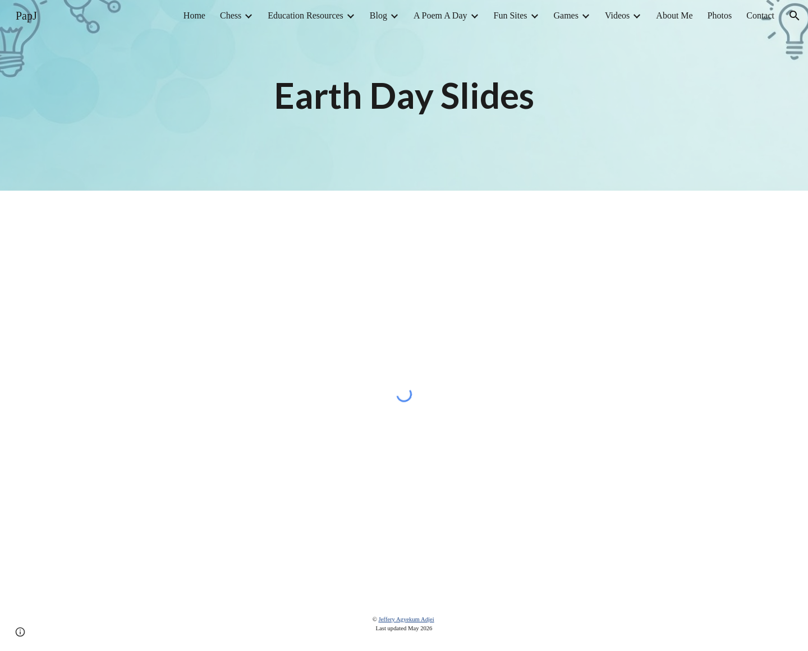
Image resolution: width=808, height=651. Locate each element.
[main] (404, 95)
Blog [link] (378, 15)
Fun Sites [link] (510, 15)
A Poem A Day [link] (440, 15)
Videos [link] (617, 15)
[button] (794, 15)
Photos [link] (720, 15)
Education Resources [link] (305, 15)
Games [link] (566, 15)
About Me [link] (674, 15)
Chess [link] (230, 15)
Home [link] (194, 15)
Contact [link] (760, 15)
